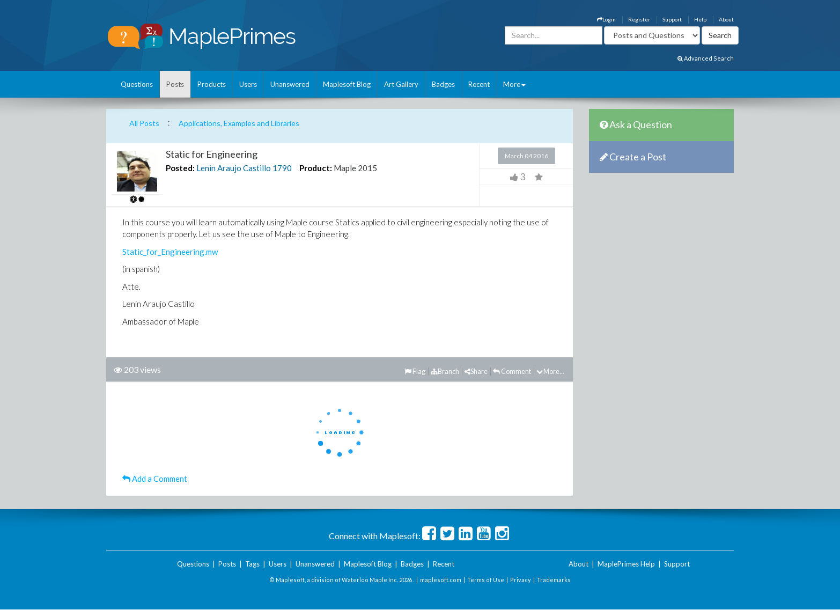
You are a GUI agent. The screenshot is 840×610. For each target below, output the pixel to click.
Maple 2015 (355, 168)
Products (211, 84)
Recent (479, 84)
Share (476, 371)
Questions (137, 84)
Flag (414, 371)
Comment (512, 371)
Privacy (520, 579)
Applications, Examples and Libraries (239, 123)
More (514, 84)
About (726, 19)
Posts (175, 84)
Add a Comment (154, 478)
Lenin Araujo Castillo (233, 168)
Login (606, 19)
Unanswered (290, 84)
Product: (315, 168)
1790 (282, 168)
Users (248, 84)
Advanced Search (705, 58)
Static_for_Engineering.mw (170, 251)
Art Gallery (401, 84)
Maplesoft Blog (347, 84)
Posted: (180, 168)
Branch (445, 371)
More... (550, 371)
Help (700, 19)
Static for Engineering (211, 154)
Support (672, 19)
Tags (252, 564)
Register (639, 19)
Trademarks (554, 579)
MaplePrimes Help (626, 564)
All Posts (144, 123)
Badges (443, 84)
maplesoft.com (440, 579)
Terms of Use (485, 579)
